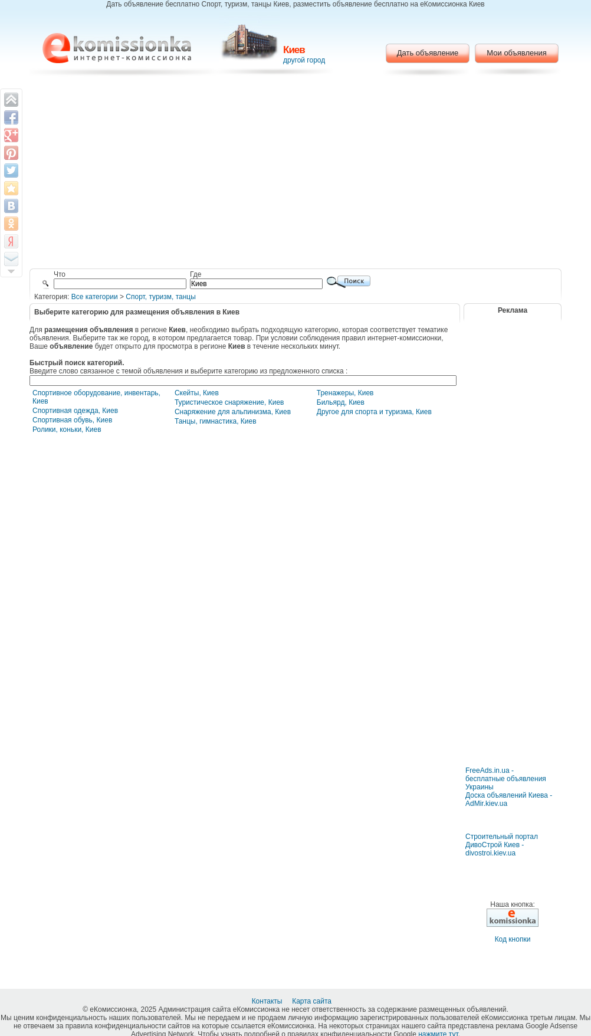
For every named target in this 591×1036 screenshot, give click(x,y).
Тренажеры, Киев (345, 393)
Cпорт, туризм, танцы (161, 297)
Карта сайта (312, 1001)
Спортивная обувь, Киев (72, 420)
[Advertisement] (296, 174)
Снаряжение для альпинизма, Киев (233, 412)
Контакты (268, 1001)
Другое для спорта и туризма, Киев (374, 412)
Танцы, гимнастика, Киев (216, 421)
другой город (304, 60)
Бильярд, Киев (341, 402)
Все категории (94, 297)
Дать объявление (428, 52)
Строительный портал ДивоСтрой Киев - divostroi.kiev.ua (501, 844)
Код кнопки (513, 939)
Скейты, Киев (197, 393)
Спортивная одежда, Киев (75, 410)
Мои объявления (516, 52)
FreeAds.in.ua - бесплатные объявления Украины (505, 778)
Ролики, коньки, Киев (66, 429)
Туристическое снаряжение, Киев (229, 402)
